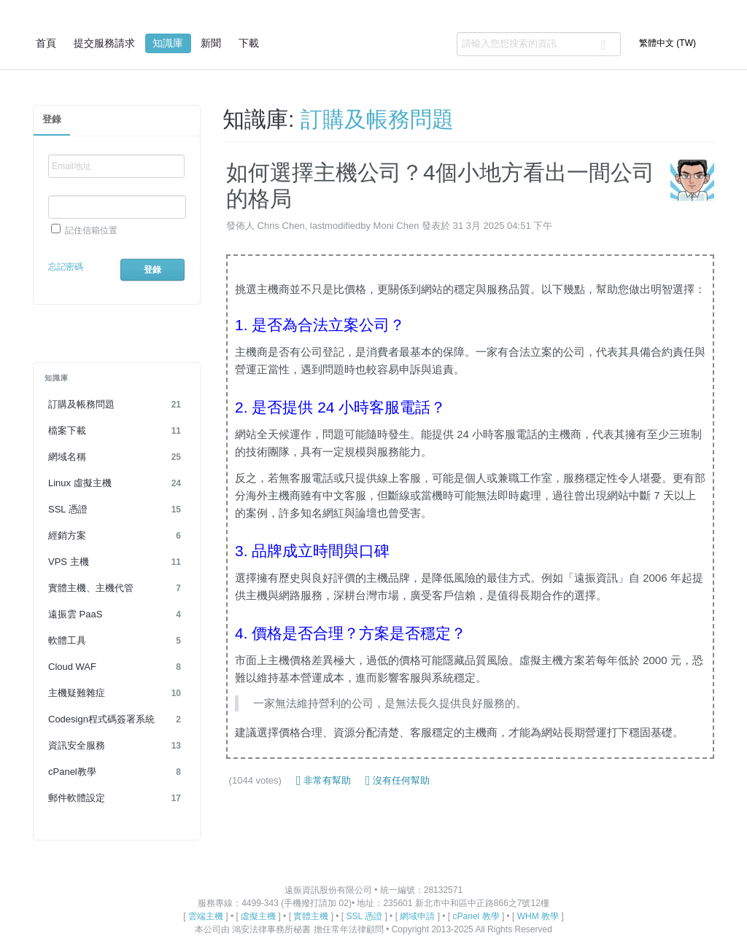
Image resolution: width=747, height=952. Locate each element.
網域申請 (417, 916)
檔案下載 (116, 431)
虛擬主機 (258, 916)
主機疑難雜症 (116, 693)
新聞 (211, 43)
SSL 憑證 (116, 509)
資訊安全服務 (116, 745)
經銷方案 (116, 535)
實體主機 (310, 916)
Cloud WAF (116, 667)
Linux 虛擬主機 (116, 483)
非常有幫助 (323, 780)
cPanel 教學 (476, 916)
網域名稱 (116, 457)
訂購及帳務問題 (116, 404)
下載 (249, 43)
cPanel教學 (116, 772)
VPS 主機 (116, 562)
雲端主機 (205, 916)
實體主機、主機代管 (116, 588)
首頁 (46, 43)
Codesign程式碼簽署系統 (116, 719)
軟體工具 (116, 640)
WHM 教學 (538, 916)
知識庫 (167, 43)
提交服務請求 (104, 43)
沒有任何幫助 (397, 780)
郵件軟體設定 (116, 798)
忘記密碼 (65, 267)
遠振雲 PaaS (116, 614)
